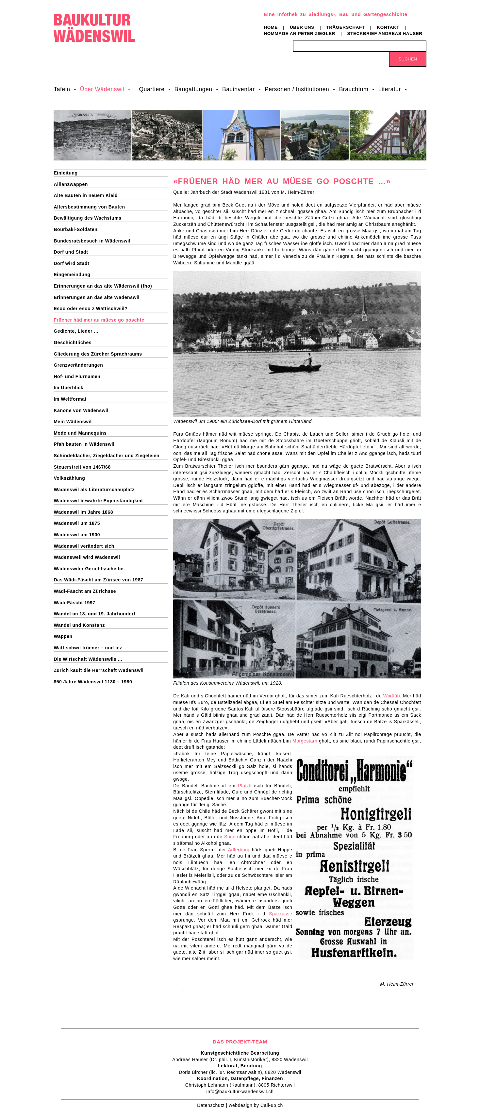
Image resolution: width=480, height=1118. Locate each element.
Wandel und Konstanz (79, 625)
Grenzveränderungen (78, 365)
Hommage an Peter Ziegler (299, 33)
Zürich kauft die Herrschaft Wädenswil (98, 670)
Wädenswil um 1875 (77, 523)
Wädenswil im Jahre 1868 (83, 512)
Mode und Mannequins (80, 433)
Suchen (408, 59)
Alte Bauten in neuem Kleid (86, 195)
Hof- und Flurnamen (77, 376)
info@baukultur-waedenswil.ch (240, 1091)
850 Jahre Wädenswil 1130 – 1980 (93, 681)
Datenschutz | (213, 1105)
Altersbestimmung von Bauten (89, 206)
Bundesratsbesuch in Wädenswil (92, 240)
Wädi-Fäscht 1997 (74, 602)
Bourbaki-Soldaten (75, 229)
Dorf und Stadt (71, 252)
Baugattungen (193, 89)
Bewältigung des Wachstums (87, 218)
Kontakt (388, 27)
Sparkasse (280, 913)
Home (271, 27)
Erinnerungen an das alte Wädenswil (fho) (103, 286)
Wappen (63, 636)
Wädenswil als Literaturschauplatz (94, 489)
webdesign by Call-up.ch (256, 1105)
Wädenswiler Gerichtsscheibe (89, 568)
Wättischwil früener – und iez (88, 647)
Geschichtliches (72, 342)
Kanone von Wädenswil (81, 410)
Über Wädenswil (102, 89)
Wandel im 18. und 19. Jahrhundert (94, 613)
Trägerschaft (345, 27)
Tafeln (62, 89)
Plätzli (244, 785)
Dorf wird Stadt (71, 263)
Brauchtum (354, 89)
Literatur (389, 89)
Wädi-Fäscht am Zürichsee (85, 591)
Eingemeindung (72, 274)
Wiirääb (391, 695)
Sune (230, 836)
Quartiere (151, 89)
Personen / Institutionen (297, 89)
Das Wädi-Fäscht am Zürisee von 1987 (98, 579)
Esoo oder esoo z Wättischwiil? (90, 308)
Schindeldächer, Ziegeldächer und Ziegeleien (106, 455)
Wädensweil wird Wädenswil (87, 557)
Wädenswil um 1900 (77, 534)
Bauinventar (238, 89)
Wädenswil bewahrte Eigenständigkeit (98, 500)
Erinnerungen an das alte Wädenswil (97, 297)
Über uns (302, 27)
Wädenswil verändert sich (84, 546)
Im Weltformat (70, 399)
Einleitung (65, 172)
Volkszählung (69, 478)
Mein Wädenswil (72, 421)
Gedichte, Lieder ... (76, 331)
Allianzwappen (71, 184)
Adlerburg (239, 849)
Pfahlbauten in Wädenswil (84, 444)
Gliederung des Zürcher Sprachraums (98, 354)
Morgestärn (304, 740)
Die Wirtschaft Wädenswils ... (88, 659)
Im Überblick (68, 387)
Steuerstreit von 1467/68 (82, 467)
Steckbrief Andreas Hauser (384, 33)
